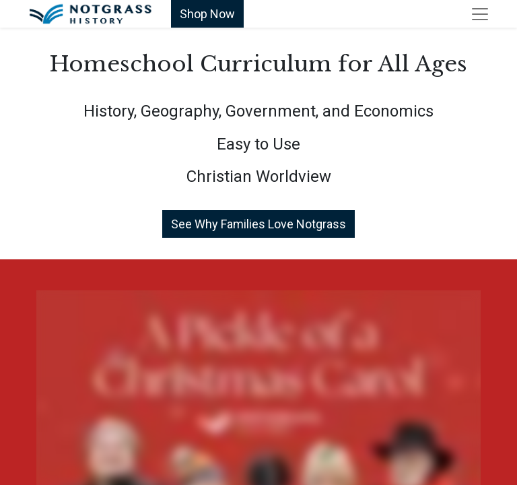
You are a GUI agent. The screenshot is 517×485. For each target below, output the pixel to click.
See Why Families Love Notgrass (258, 224)
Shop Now (207, 14)
